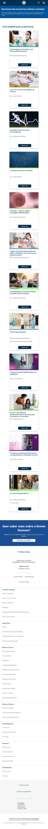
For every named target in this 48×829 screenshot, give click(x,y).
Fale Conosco (6, 771)
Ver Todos (5, 736)
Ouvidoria (5, 776)
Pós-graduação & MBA (9, 674)
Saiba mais (24, 65)
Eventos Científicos (8, 693)
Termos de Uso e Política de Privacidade (24, 819)
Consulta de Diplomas (8, 756)
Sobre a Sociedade (7, 593)
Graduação (5, 660)
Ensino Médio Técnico (8, 651)
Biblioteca (5, 607)
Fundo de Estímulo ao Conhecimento (13, 636)
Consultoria (5, 727)
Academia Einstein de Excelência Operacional (15, 612)
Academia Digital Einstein (9, 697)
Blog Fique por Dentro (8, 616)
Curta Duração (6, 683)
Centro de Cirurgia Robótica (10, 717)
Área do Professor (7, 751)
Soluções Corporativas (9, 732)
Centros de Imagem (8, 708)
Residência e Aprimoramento (10, 669)
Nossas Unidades (7, 602)
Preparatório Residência (9, 665)
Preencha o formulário (24, 540)
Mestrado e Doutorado (9, 679)
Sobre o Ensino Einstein (9, 598)
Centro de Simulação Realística (11, 712)
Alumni (4, 627)
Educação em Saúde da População (12, 631)
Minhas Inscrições (7, 761)
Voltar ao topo (24, 552)
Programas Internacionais (10, 641)
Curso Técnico (6, 656)
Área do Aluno (6, 747)
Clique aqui (20, 803)
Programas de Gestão (8, 688)
